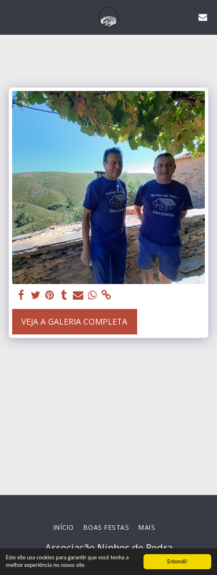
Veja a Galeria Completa (74, 321)
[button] (13, 16)
